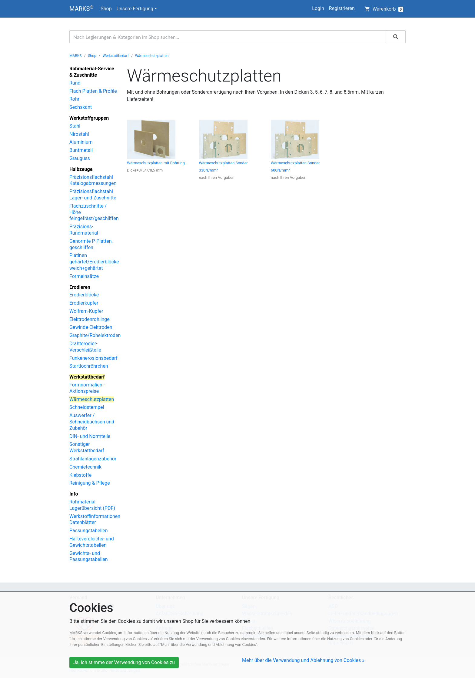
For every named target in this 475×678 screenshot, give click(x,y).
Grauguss (79, 158)
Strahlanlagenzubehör (92, 459)
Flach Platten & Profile (93, 91)
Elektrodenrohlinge (89, 319)
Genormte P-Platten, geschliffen (91, 244)
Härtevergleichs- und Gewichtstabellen (91, 542)
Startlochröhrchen (88, 366)
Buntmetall (81, 150)
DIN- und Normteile (89, 436)
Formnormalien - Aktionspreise (87, 388)
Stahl (74, 126)
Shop (106, 9)
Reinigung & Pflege (89, 483)
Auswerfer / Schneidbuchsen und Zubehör (91, 421)
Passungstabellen (88, 530)
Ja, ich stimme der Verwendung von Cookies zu (124, 662)
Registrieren (342, 8)
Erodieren (79, 287)
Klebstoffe (80, 475)
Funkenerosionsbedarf (93, 358)
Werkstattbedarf (116, 56)
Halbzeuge (80, 169)
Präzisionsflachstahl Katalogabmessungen (92, 180)
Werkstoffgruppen (89, 118)
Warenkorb (383, 9)
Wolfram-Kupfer (86, 311)
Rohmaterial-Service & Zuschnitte (91, 72)
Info (73, 494)
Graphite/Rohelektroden (95, 335)
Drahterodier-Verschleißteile (85, 347)
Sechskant (80, 107)
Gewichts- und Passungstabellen (88, 556)
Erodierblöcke (84, 295)
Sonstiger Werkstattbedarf (86, 447)
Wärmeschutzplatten (152, 56)
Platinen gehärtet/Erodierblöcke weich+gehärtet (94, 261)
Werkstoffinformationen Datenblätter (94, 519)
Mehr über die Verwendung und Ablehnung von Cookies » (303, 660)
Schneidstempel (86, 407)
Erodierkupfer (83, 303)
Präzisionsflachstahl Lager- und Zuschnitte (92, 195)
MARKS (81, 9)
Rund (75, 83)
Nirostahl (79, 134)
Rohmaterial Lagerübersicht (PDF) (92, 505)
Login (318, 8)
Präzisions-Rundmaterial (83, 230)
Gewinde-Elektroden (90, 327)
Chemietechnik (85, 467)
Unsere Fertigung (135, 9)
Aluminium (81, 142)
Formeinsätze (84, 276)
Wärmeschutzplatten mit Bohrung (156, 163)
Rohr (74, 99)
